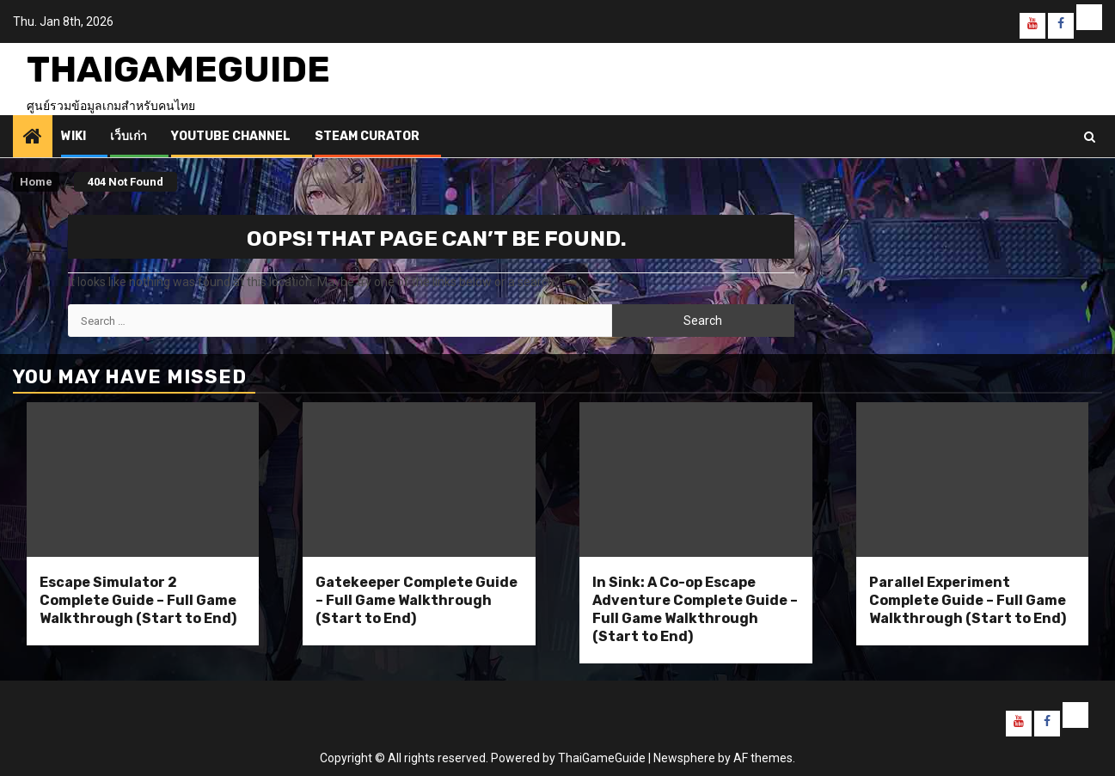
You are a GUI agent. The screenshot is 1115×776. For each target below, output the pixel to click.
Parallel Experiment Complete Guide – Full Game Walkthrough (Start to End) (967, 600)
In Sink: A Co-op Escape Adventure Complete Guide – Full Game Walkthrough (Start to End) (695, 609)
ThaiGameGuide (178, 69)
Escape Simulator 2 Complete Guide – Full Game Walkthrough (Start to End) (138, 600)
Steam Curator (367, 136)
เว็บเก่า (128, 136)
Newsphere (684, 758)
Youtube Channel (231, 136)
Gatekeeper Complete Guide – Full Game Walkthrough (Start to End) (417, 600)
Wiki (73, 136)
